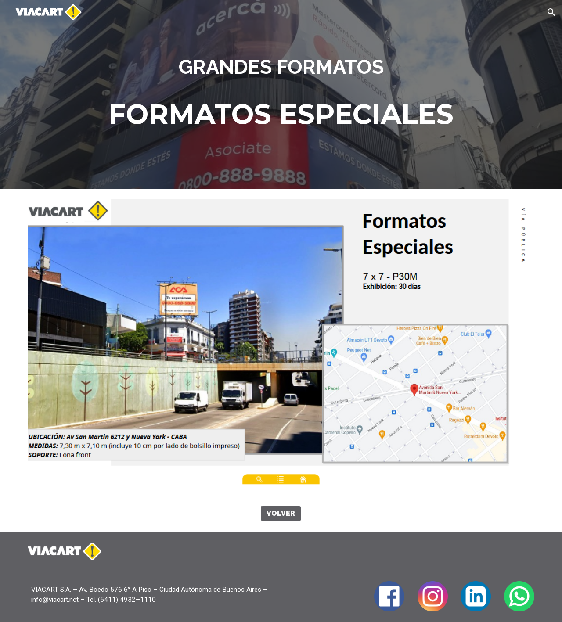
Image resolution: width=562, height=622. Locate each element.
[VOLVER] (280, 513)
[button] (551, 12)
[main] (281, 67)
